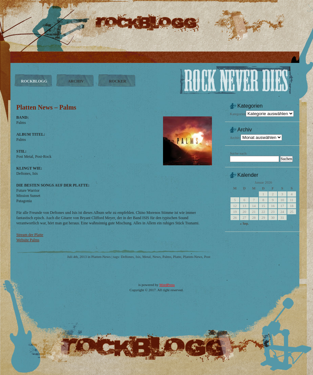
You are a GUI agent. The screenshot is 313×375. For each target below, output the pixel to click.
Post (207, 257)
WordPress (166, 285)
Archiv (235, 138)
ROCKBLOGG (34, 81)
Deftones (127, 257)
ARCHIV (76, 81)
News (157, 257)
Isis (138, 257)
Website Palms (27, 240)
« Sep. (244, 223)
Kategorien (238, 114)
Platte (177, 257)
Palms (166, 257)
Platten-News (101, 257)
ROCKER (117, 81)
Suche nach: (238, 153)
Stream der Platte (29, 234)
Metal (146, 257)
